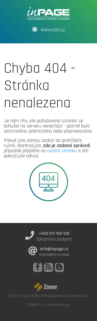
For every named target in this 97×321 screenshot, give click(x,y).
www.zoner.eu (58, 304)
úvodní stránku (62, 150)
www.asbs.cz (48, 30)
